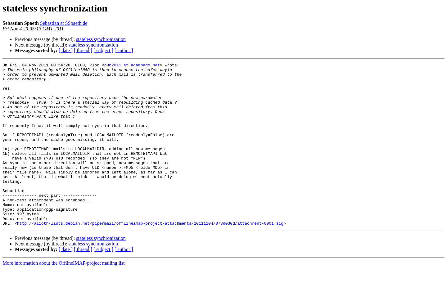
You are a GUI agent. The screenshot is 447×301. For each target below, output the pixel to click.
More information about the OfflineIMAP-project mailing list (63, 295)
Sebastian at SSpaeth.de (63, 23)
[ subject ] (103, 50)
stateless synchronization (101, 39)
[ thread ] (83, 50)
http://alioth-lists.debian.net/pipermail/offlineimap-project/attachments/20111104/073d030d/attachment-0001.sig (150, 255)
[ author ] (124, 50)
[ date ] (66, 50)
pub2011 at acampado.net (132, 66)
